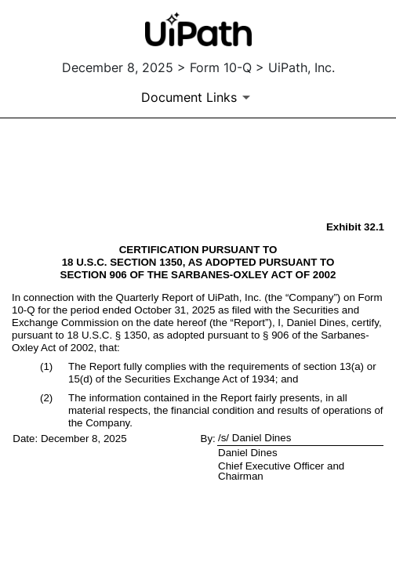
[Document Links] (198, 97)
